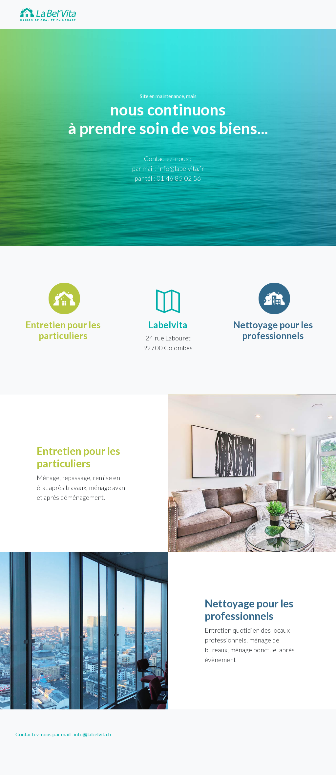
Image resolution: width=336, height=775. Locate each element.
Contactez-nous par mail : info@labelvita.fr (63, 734)
